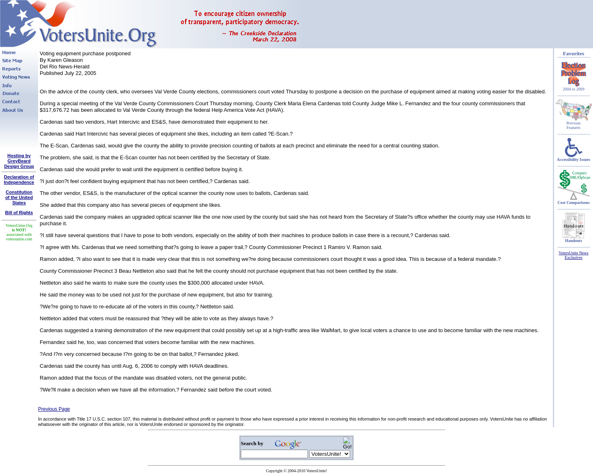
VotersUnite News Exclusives (573, 255)
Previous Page (54, 409)
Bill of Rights (19, 212)
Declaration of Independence (19, 179)
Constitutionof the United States (19, 197)
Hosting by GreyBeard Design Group (19, 161)
